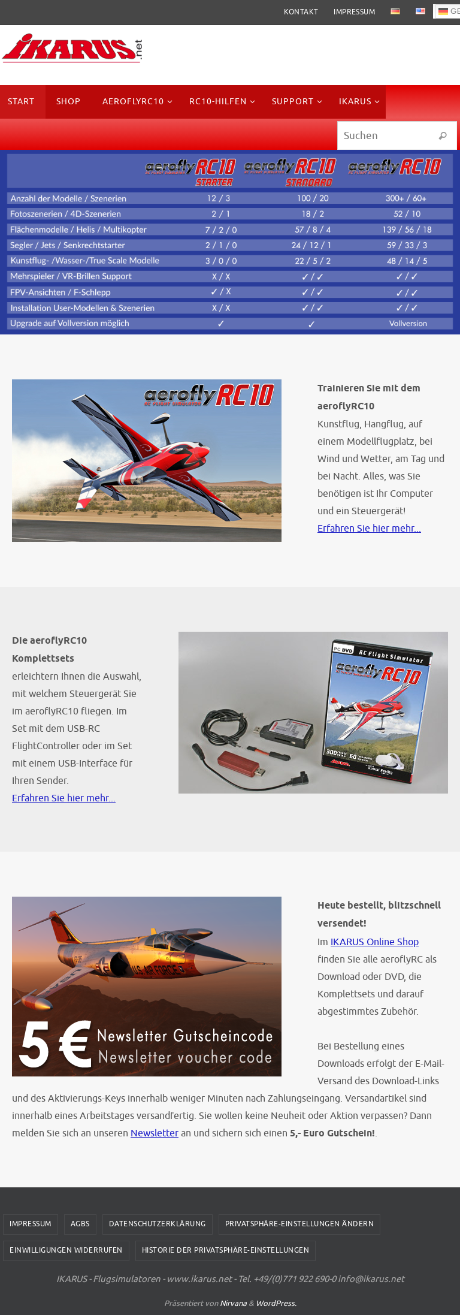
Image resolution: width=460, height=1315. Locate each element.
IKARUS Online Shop (375, 942)
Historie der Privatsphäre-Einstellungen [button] (226, 1250)
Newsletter (154, 1133)
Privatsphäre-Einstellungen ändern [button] (299, 1224)
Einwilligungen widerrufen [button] (66, 1250)
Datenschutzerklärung (157, 1224)
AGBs (80, 1224)
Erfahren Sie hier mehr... (369, 528)
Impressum (354, 12)
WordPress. (276, 1303)
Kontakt (301, 12)
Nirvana (233, 1303)
